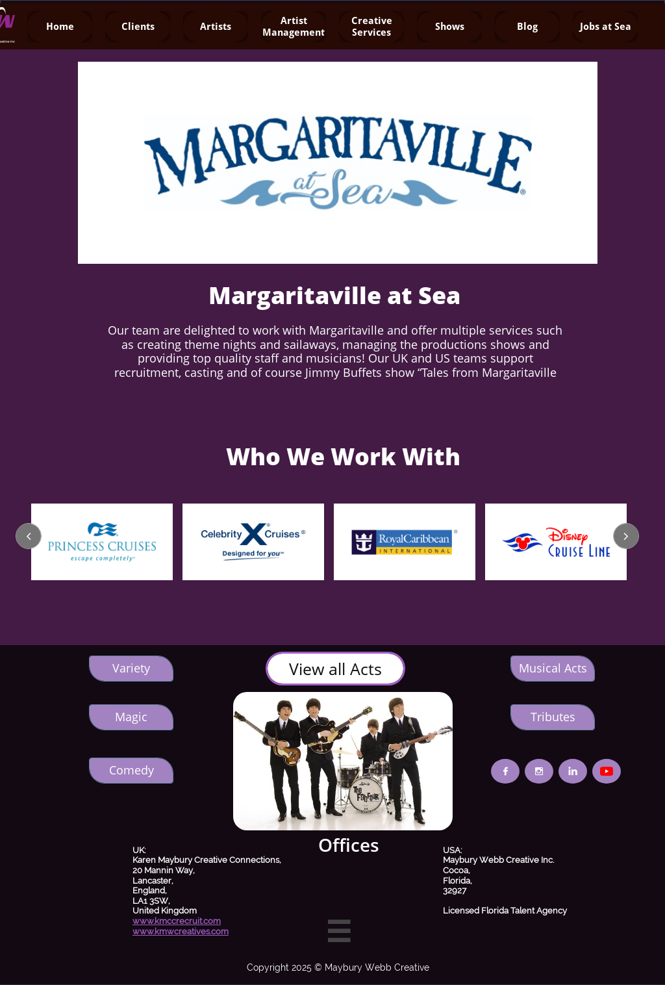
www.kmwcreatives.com (180, 931)
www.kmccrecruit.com (176, 921)
